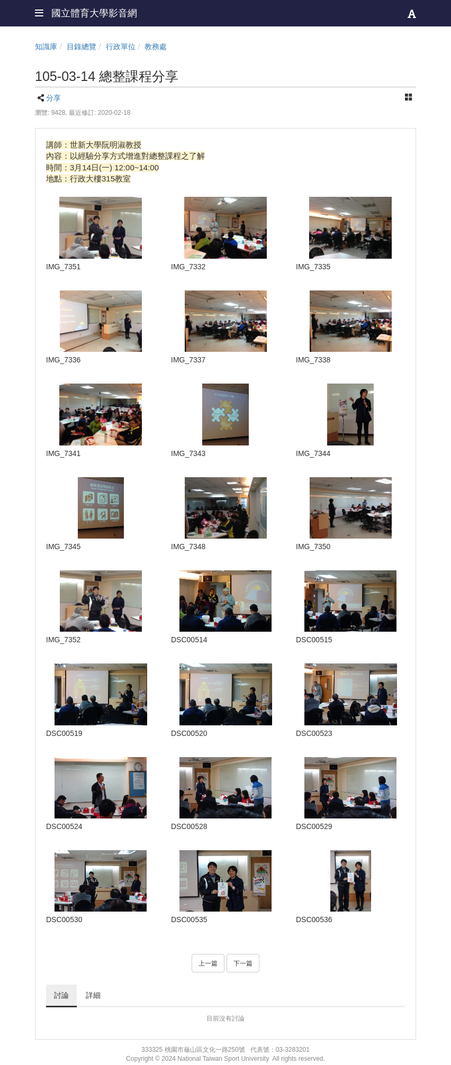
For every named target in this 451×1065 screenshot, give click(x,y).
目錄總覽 (81, 46)
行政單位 (121, 46)
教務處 (156, 46)
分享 (53, 98)
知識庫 (46, 46)
